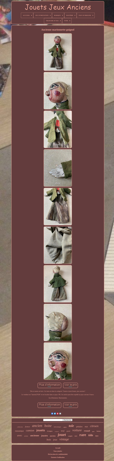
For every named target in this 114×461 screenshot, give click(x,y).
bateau (99, 431)
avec (19, 435)
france (27, 427)
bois (49, 439)
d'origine (49, 431)
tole (71, 426)
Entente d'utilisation (58, 457)
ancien (37, 426)
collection (20, 427)
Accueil (57, 448)
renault (87, 431)
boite (48, 426)
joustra (44, 435)
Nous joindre (57, 451)
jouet (62, 435)
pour (93, 431)
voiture (77, 430)
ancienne (34, 435)
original (57, 431)
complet (70, 436)
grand (68, 431)
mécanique (57, 427)
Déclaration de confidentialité (58, 454)
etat (86, 426)
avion (26, 436)
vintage (64, 439)
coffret (65, 427)
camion (30, 430)
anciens (53, 436)
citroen (94, 426)
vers (76, 436)
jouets (40, 430)
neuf (62, 431)
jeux (55, 439)
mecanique (19, 431)
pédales (79, 426)
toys (96, 436)
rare (82, 435)
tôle (90, 435)
